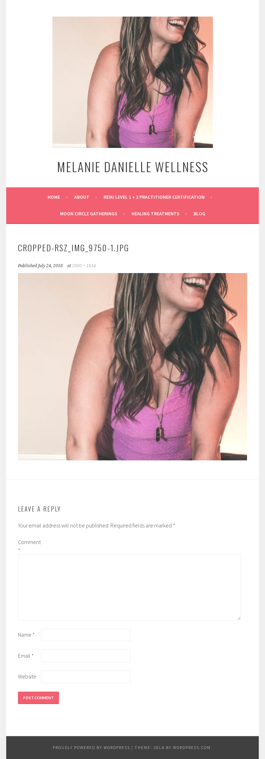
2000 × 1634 (84, 265)
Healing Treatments (155, 213)
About (81, 197)
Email (26, 655)
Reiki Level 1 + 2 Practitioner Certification (154, 197)
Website (27, 676)
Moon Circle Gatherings (88, 213)
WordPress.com (192, 747)
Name (26, 634)
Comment (29, 546)
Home (54, 197)
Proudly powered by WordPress (91, 747)
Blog (199, 213)
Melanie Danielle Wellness (132, 166)
